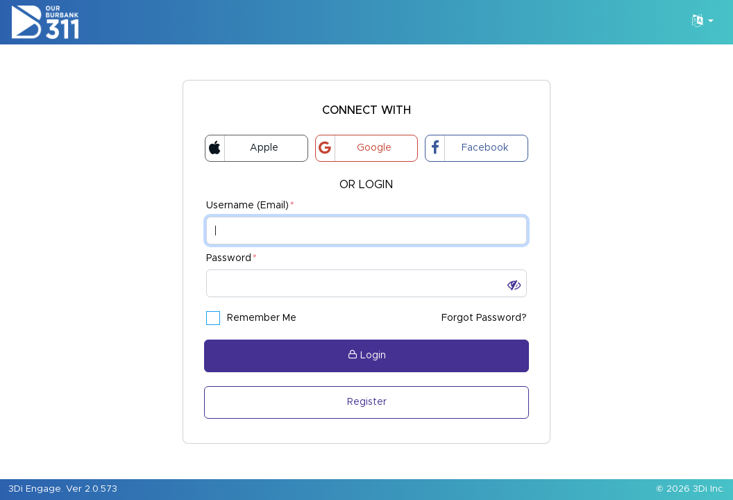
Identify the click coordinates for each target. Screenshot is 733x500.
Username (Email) (249, 206)
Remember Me (251, 318)
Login (367, 354)
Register (367, 402)
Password (230, 258)
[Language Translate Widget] (703, 22)
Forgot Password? (484, 318)
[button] (514, 285)
